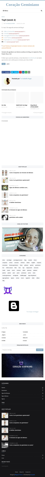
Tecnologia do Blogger (20, 311)
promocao (23, 273)
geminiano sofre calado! (16, 217)
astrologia (9, 260)
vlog (3, 280)
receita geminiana (6, 275)
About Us (22, 472)
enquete (39, 262)
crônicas (23, 262)
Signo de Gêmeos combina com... (18, 187)
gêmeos (26, 265)
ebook (28, 262)
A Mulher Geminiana (15, 202)
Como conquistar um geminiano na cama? (21, 445)
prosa (29, 273)
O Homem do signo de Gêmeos (18, 210)
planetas (29, 270)
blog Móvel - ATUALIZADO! (34, 106)
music (13, 270)
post (14, 273)
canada (30, 260)
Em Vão (4, 105)
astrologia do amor (18, 260)
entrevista (4, 265)
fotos (21, 265)
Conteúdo (25, 332)
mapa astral (29, 267)
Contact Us (27, 472)
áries (3, 260)
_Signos (3, 335)
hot (3, 267)
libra (16, 267)
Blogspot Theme (19, 474)
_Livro (24, 335)
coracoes (16, 262)
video (33, 278)
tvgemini (28, 278)
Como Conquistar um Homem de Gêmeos (21, 172)
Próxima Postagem (38, 112)
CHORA (3, 340)
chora (35, 260)
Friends (6, 33)
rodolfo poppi (23, 275)
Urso (5, 42)
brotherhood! (32, 58)
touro (22, 278)
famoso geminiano (13, 265)
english (33, 262)
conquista (4, 262)
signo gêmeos (5, 278)
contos (10, 262)
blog (25, 260)
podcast (35, 270)
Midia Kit (25, 337)
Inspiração (7, 40)
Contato (4, 337)
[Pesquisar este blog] (18, 350)
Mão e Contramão (9, 31)
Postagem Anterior (7, 112)
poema (4, 273)
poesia (9, 273)
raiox (34, 273)
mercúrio (36, 267)
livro (20, 267)
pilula (24, 270)
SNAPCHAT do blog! (21, 105)
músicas (19, 270)
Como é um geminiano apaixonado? (19, 180)
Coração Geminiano (22, 4)
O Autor (25, 340)
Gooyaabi (32, 474)
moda (3, 270)
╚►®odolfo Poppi (10, 23)
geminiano (37, 265)
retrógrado (15, 275)
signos (12, 278)
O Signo (3, 332)
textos (17, 278)
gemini (31, 265)
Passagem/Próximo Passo (11, 35)
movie (8, 270)
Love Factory (8, 37)
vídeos (37, 278)
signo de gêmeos (32, 275)
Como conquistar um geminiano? (18, 195)
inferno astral (9, 267)
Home (16, 472)
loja (23, 267)
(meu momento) (13, 39)
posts (3, 17)
